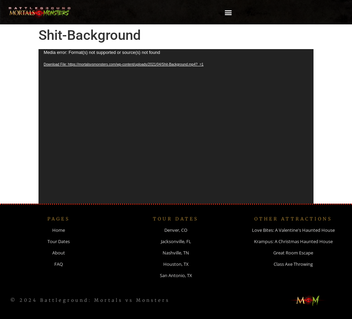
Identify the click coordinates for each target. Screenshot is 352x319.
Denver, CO (175, 230)
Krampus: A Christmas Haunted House (293, 241)
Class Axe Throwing (293, 264)
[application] (176, 126)
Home (58, 230)
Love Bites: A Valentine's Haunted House (293, 230)
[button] (228, 12)
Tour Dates (58, 241)
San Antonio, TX (176, 275)
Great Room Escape (293, 253)
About (58, 253)
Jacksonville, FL (176, 241)
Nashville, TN (176, 253)
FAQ (58, 264)
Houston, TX (176, 264)
